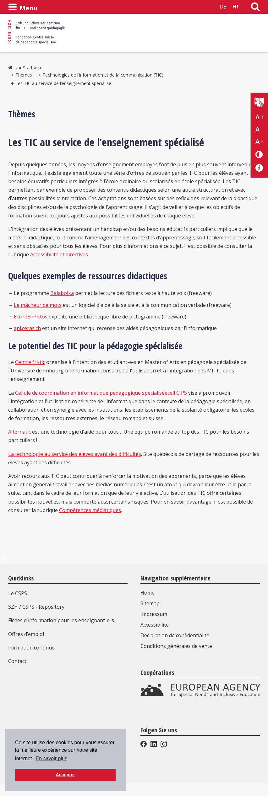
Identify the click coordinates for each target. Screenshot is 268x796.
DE (223, 6)
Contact (17, 661)
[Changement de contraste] (259, 154)
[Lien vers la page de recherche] (255, 7)
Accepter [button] (65, 774)
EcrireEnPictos (30, 316)
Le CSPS (17, 593)
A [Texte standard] (257, 129)
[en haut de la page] (4, 560)
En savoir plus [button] (51, 758)
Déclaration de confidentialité (174, 635)
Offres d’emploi (26, 634)
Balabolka (62, 293)
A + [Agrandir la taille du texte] (260, 117)
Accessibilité (154, 624)
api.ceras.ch (27, 328)
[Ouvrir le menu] (23, 7)
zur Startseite (28, 68)
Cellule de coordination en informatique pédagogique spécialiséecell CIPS (101, 392)
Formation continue (31, 647)
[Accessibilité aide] (259, 168)
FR (235, 6)
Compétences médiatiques (90, 510)
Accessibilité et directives (59, 254)
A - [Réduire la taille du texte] (259, 141)
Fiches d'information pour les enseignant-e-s (61, 620)
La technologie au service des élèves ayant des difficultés (74, 454)
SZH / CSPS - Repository (36, 606)
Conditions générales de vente (176, 646)
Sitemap (150, 603)
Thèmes (23, 75)
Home (147, 592)
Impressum (153, 614)
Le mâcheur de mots (38, 305)
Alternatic (19, 431)
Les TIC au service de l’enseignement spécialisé (63, 83)
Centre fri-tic (30, 362)
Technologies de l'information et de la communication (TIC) (102, 75)
